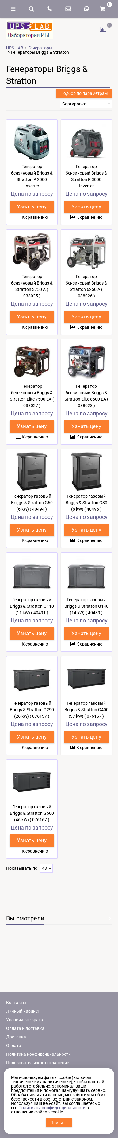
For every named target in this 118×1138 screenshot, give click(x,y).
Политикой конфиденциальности (52, 1107)
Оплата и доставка (25, 1028)
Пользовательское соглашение (37, 1062)
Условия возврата (24, 1019)
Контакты (16, 1002)
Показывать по (21, 868)
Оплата (13, 1045)
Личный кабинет (23, 1011)
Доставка (16, 1036)
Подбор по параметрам (84, 93)
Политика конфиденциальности (38, 1054)
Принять (59, 1122)
